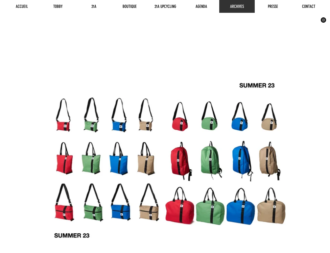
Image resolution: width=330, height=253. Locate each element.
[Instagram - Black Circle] (323, 20)
